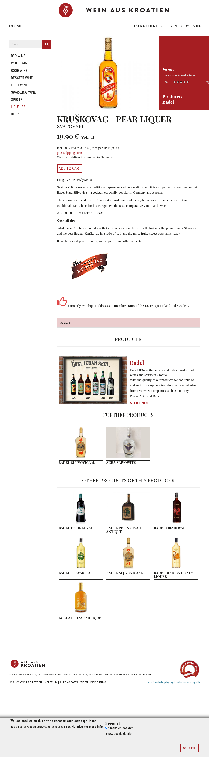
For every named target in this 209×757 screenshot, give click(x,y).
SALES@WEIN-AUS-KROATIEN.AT (130, 674)
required (114, 723)
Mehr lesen (139, 403)
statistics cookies (121, 728)
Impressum (50, 682)
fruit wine (19, 85)
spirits (16, 99)
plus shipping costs (70, 153)
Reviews (168, 69)
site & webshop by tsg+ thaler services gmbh (174, 682)
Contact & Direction (29, 682)
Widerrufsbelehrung (93, 682)
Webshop (193, 26)
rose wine (19, 70)
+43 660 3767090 (98, 674)
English (15, 26)
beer (15, 114)
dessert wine (22, 78)
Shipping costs (69, 682)
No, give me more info (87, 727)
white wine (20, 63)
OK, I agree (189, 748)
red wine (18, 56)
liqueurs (18, 107)
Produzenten (171, 26)
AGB (11, 682)
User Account (145, 26)
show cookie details (119, 734)
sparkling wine (23, 92)
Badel (137, 362)
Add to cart (70, 168)
